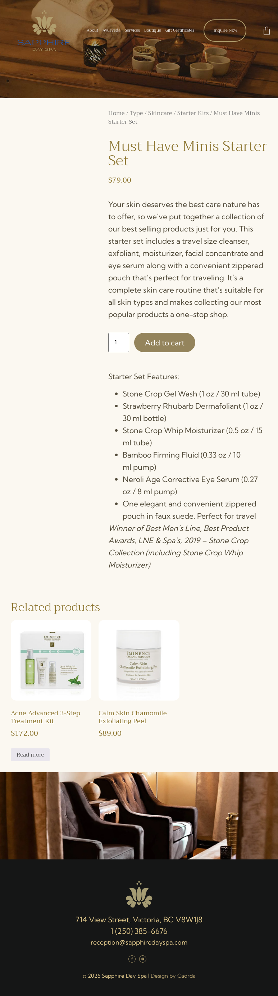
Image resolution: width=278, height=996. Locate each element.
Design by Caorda (173, 975)
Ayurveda (111, 30)
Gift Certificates (179, 30)
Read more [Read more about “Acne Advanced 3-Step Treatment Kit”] (30, 755)
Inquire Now (225, 30)
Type (136, 113)
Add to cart (164, 342)
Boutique (152, 30)
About (92, 30)
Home (116, 113)
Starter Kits (193, 113)
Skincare (160, 113)
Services (132, 30)
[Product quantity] (118, 342)
